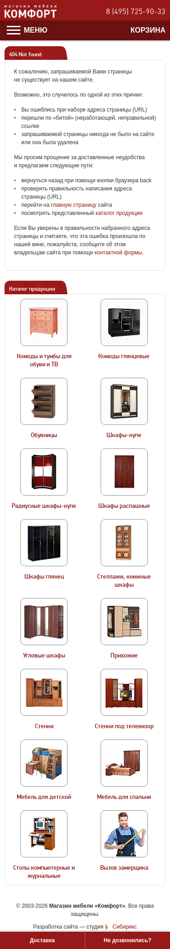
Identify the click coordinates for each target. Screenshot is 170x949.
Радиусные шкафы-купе (44, 506)
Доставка (42, 940)
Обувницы (44, 435)
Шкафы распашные (124, 506)
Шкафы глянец (44, 576)
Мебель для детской (44, 797)
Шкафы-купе (124, 435)
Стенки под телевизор (124, 726)
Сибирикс (124, 927)
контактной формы (118, 252)
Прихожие (124, 655)
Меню (27, 30)
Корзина (148, 30)
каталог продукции (119, 213)
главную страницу (73, 205)
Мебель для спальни (124, 797)
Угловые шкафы (44, 655)
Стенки (44, 726)
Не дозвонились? (127, 940)
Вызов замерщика (124, 867)
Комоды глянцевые (124, 356)
